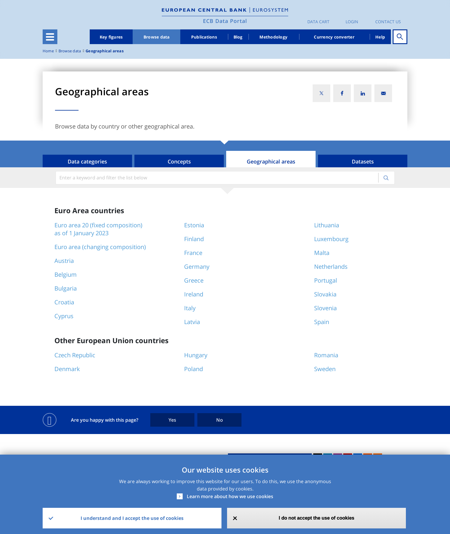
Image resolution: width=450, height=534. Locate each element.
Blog (238, 37)
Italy (190, 308)
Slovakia (325, 294)
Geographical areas (105, 51)
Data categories (87, 161)
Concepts (179, 161)
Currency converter (334, 37)
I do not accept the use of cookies (316, 517)
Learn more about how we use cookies (230, 496)
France (193, 253)
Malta (321, 253)
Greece (194, 280)
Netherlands (331, 267)
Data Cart (318, 21)
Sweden (325, 369)
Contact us (388, 21)
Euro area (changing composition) (100, 247)
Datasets (363, 161)
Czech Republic (74, 355)
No (219, 420)
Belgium (65, 274)
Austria (64, 261)
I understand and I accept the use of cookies (132, 518)
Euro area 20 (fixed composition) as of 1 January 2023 (98, 229)
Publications (204, 37)
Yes (172, 420)
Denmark (67, 369)
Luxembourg (331, 239)
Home (48, 51)
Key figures (111, 37)
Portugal (325, 280)
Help (380, 37)
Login (352, 21)
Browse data (157, 37)
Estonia (194, 225)
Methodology (273, 37)
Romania (326, 355)
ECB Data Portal (225, 20)
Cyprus (64, 316)
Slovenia (325, 308)
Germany (196, 267)
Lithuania (326, 225)
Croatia (64, 302)
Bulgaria (65, 288)
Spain (321, 322)
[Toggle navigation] (50, 36)
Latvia (192, 322)
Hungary (195, 355)
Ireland (193, 294)
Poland (193, 369)
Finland (194, 239)
